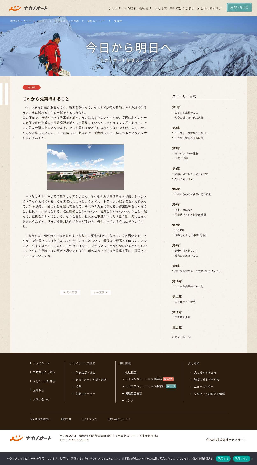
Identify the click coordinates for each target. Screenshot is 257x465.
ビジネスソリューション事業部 (150, 386)
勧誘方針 (66, 419)
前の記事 (72, 292)
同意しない (241, 458)
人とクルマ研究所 (209, 8)
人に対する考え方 (205, 372)
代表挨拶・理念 (85, 372)
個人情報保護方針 (40, 419)
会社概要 (131, 372)
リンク (129, 400)
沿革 (78, 386)
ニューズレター (204, 386)
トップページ (41, 363)
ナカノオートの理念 (122, 8)
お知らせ (38, 390)
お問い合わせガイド (119, 419)
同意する (223, 458)
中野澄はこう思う (182, 8)
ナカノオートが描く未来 (91, 379)
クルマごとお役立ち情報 (209, 393)
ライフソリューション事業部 (149, 379)
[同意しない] (252, 459)
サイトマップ (89, 419)
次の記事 (99, 292)
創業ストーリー (85, 393)
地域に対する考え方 (206, 379)
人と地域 (161, 8)
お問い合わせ (41, 399)
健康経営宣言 (133, 393)
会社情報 (145, 8)
